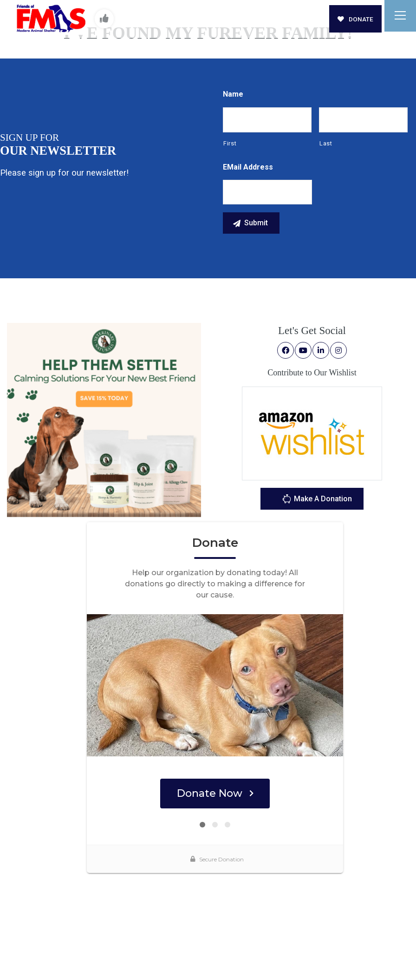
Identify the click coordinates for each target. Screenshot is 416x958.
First (229, 143)
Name (233, 94)
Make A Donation (317, 500)
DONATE (355, 19)
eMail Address (248, 167)
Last (325, 143)
